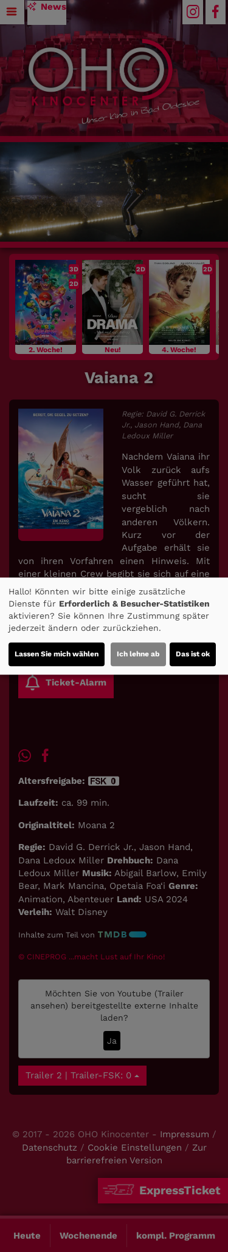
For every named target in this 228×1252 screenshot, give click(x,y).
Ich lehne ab (138, 654)
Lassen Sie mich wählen (56, 654)
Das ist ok (193, 654)
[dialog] (114, 626)
